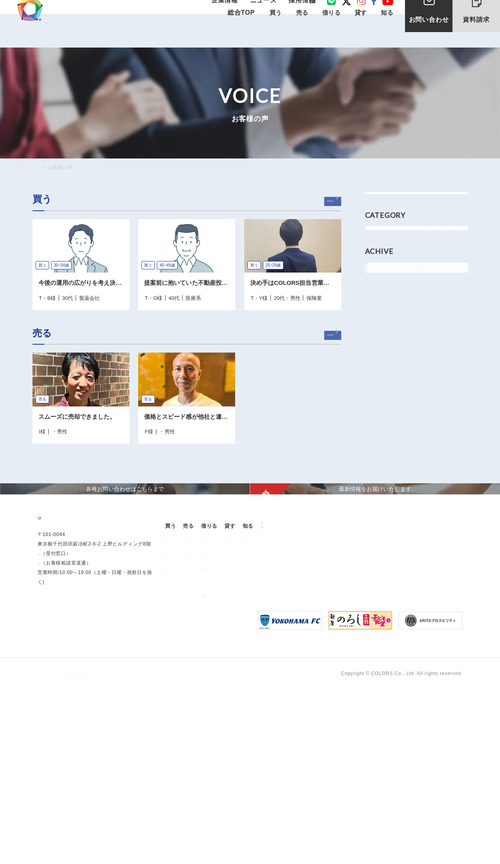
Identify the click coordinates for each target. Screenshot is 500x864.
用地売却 (232, 654)
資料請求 (482, 19)
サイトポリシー (116, 848)
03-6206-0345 (54, 692)
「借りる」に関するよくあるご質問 (306, 711)
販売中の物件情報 (190, 654)
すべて (380, 201)
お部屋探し (296, 654)
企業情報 (233, 13)
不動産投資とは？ (190, 682)
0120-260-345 (54, 702)
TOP (43, 167)
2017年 (381, 390)
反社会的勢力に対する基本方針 (234, 848)
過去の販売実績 (187, 668)
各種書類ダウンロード (309, 682)
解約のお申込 (299, 695)
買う (378, 251)
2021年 (381, 354)
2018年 (381, 372)
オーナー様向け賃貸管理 (374, 654)
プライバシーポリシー (63, 848)
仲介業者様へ (299, 668)
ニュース (266, 13)
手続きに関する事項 (166, 848)
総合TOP (240, 32)
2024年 (381, 319)
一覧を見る (318, 201)
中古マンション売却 (245, 668)
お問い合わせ (429, 35)
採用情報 (299, 13)
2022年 (381, 336)
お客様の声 (426, 654)
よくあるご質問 (432, 668)
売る (378, 269)
